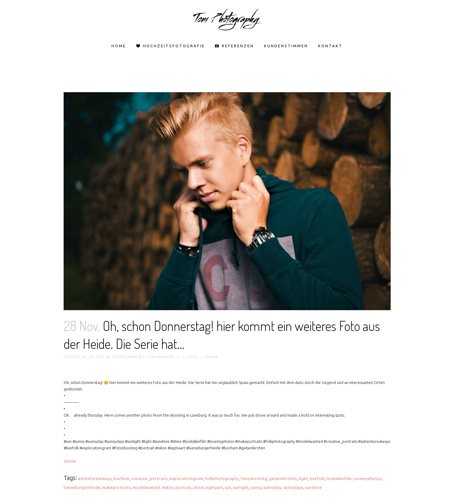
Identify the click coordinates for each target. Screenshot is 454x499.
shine (198, 487)
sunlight (241, 487)
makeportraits (116, 487)
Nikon (168, 487)
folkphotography (222, 478)
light (303, 478)
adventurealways (95, 478)
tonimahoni (160, 357)
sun (228, 487)
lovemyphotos (368, 478)
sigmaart (214, 487)
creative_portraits (149, 478)
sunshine (313, 487)
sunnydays (293, 487)
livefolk (317, 478)
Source (70, 461)
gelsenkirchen (283, 478)
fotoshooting (254, 478)
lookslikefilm (339, 478)
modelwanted (147, 487)
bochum (121, 478)
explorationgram (186, 478)
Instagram (124, 357)
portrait (183, 487)
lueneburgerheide (82, 487)
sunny (256, 487)
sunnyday (272, 487)
